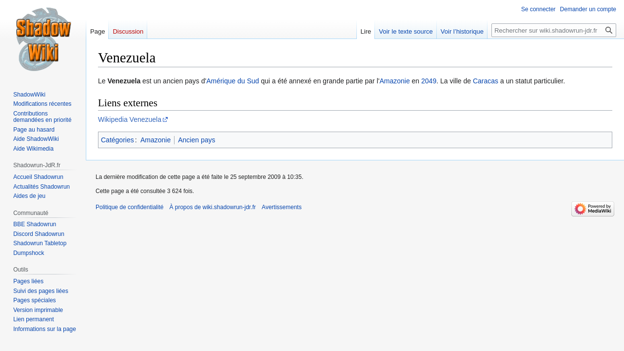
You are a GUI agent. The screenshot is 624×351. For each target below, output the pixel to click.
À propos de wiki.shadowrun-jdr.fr (212, 207)
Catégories (117, 140)
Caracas (485, 81)
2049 (428, 81)
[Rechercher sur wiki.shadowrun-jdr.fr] (553, 30)
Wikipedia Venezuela (129, 119)
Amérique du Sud (232, 81)
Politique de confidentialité (129, 207)
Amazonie (394, 81)
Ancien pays (196, 140)
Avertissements (282, 207)
